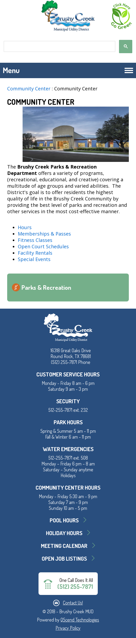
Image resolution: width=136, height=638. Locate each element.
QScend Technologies (80, 620)
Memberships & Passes (44, 233)
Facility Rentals (35, 253)
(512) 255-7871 (75, 586)
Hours (25, 227)
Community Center (28, 88)
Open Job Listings (64, 558)
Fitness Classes (35, 240)
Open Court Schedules (43, 246)
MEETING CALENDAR (64, 545)
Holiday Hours (64, 532)
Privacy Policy (68, 628)
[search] (59, 47)
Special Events (34, 259)
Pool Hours (64, 520)
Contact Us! (73, 603)
